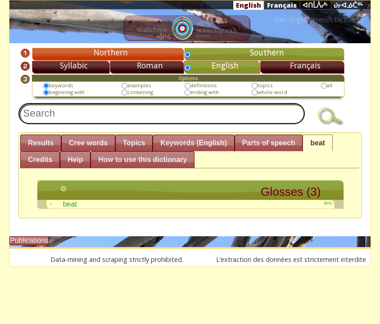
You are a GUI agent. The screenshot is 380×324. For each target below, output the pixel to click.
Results (41, 143)
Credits (40, 159)
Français (282, 4)
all (329, 85)
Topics (134, 143)
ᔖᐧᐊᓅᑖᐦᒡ (348, 5)
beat (317, 143)
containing (140, 92)
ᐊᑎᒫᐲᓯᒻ (315, 5)
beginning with (67, 92)
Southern (267, 52)
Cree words (88, 143)
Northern (111, 52)
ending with (204, 92)
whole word (272, 92)
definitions (203, 85)
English (248, 4)
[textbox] (161, 113)
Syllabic (74, 65)
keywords (61, 85)
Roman (150, 65)
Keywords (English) (193, 143)
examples (139, 85)
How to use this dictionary (142, 159)
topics (265, 85)
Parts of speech (268, 143)
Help (75, 159)
